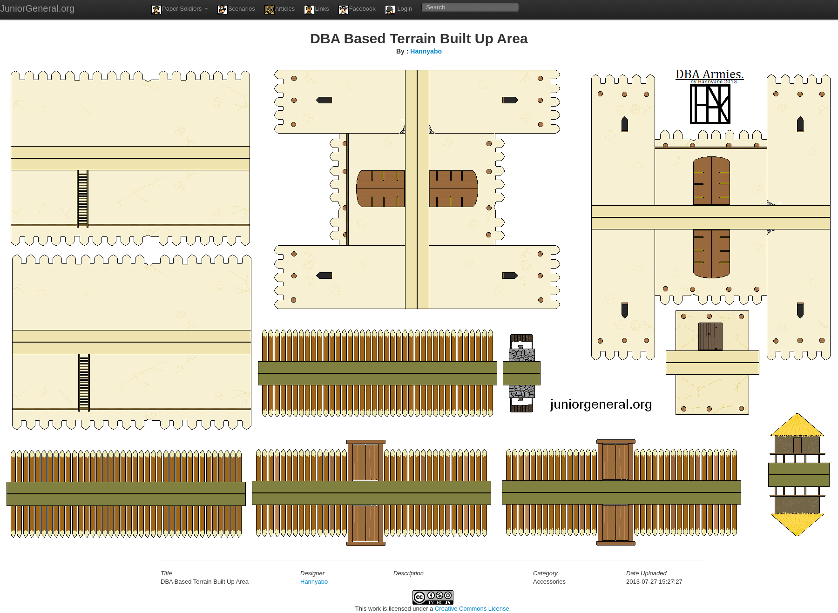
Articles (279, 9)
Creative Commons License (472, 608)
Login (398, 9)
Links (316, 9)
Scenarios (236, 9)
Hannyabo (426, 51)
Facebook (357, 9)
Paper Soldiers (179, 9)
